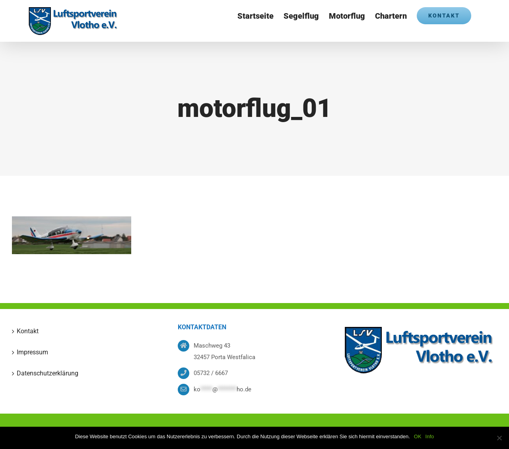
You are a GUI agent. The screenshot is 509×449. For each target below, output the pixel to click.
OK (418, 436)
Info (429, 436)
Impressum (32, 352)
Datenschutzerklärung (47, 373)
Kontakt (28, 331)
